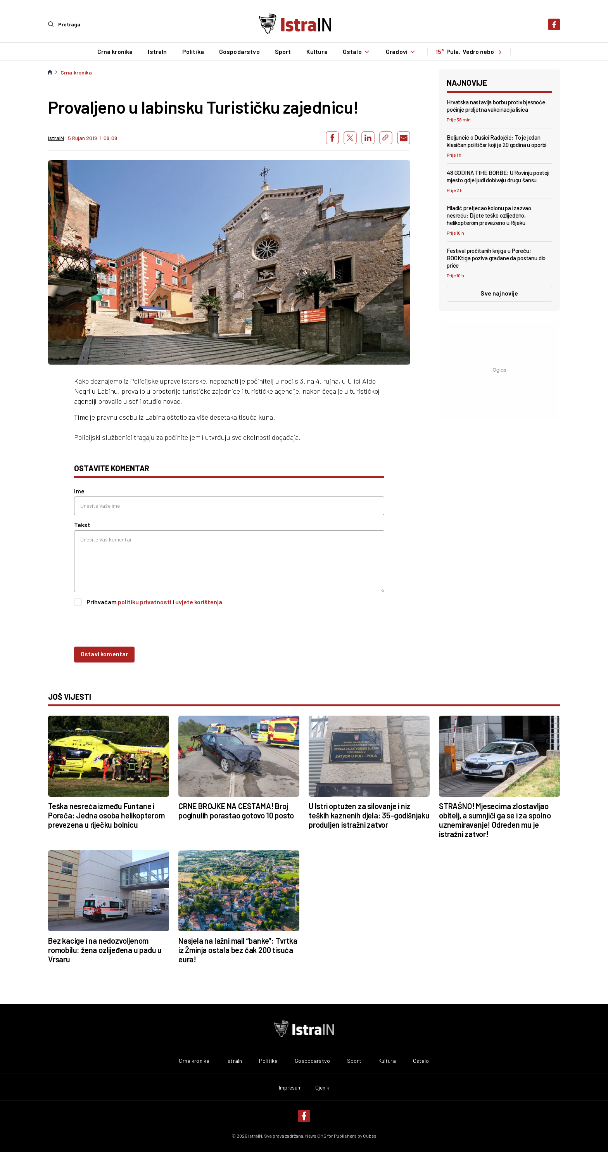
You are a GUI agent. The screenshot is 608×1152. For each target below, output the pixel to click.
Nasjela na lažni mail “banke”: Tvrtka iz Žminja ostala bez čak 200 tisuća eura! (237, 949)
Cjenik (322, 1087)
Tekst (82, 524)
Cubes (370, 1135)
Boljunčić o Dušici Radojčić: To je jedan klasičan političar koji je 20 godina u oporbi (496, 140)
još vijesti (69, 696)
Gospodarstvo (239, 51)
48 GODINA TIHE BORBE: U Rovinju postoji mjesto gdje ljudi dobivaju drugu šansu (498, 176)
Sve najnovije (499, 293)
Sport (283, 51)
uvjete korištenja (198, 601)
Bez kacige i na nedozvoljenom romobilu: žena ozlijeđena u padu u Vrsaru (105, 949)
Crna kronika (115, 51)
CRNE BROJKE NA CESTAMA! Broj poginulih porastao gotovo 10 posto (236, 810)
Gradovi (401, 51)
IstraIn (157, 51)
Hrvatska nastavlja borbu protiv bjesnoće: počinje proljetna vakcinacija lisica (497, 105)
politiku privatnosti (144, 601)
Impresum (290, 1087)
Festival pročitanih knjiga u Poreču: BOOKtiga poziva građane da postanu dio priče (496, 258)
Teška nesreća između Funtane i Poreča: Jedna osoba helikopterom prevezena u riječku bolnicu (106, 815)
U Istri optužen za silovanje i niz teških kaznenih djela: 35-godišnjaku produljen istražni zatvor (369, 815)
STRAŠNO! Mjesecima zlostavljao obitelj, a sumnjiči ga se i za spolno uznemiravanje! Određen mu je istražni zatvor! (495, 819)
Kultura (316, 51)
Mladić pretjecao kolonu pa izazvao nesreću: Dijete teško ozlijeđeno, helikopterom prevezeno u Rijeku (489, 215)
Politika (193, 51)
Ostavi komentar (104, 653)
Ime (79, 491)
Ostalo (356, 51)
